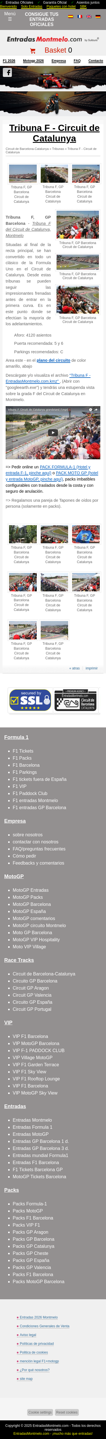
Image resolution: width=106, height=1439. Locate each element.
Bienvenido (8, 6)
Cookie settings (40, 1412)
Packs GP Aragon (30, 1232)
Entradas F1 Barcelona (36, 1162)
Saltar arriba (99, 1413)
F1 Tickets (23, 751)
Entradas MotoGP (31, 1134)
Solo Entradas (31, 6)
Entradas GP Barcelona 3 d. (41, 1148)
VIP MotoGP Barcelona (36, 1043)
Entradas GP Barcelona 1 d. (41, 1141)
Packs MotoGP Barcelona (38, 1281)
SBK (83, 6)
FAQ (77, 61)
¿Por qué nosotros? (34, 1370)
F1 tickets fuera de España (39, 779)
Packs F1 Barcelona (33, 1218)
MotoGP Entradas (31, 890)
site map (26, 1379)
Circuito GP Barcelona (35, 981)
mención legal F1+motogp (39, 1361)
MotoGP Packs (28, 897)
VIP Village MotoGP (33, 1057)
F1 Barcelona (26, 765)
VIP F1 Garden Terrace (36, 1064)
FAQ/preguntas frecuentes (39, 848)
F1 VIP (20, 786)
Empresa (58, 61)
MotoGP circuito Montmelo (39, 925)
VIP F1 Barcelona (30, 1036)
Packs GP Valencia (32, 1267)
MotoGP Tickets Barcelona (39, 1176)
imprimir (92, 668)
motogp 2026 (33, 61)
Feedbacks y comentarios (38, 863)
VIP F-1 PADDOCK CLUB (38, 1050)
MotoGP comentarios (34, 918)
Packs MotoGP (28, 1210)
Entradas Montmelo (32, 1120)
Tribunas (58, 148)
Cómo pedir (24, 856)
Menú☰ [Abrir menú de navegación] (10, 16)
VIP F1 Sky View (29, 1071)
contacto (95, 61)
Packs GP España (31, 1260)
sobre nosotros (28, 834)
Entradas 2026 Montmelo (39, 1317)
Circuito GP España (32, 1002)
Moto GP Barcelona (32, 932)
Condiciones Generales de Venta (44, 1326)
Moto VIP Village (29, 946)
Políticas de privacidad (37, 1344)
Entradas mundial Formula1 (40, 1155)
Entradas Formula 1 (33, 1127)
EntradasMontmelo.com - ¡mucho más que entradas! (52, 1434)
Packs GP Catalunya (33, 1246)
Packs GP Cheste (30, 1253)
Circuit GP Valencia (32, 995)
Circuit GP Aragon (31, 988)
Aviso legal (28, 1335)
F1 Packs (22, 758)
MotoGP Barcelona (32, 904)
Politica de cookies (34, 1352)
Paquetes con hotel (61, 6)
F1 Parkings (25, 772)
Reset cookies (66, 1412)
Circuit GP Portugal (32, 1009)
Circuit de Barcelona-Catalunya (27, 148)
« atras (74, 668)
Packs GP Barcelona (33, 1239)
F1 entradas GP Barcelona (39, 807)
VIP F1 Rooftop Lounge (36, 1078)
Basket (55, 50)
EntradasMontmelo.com (51, 1426)
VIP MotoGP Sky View (35, 1093)
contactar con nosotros (36, 841)
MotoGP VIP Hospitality (36, 939)
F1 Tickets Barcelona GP (38, 1169)
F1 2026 (9, 61)
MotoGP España (29, 911)
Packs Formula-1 (30, 1203)
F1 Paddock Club (30, 793)
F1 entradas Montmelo (35, 800)
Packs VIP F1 (26, 1225)
